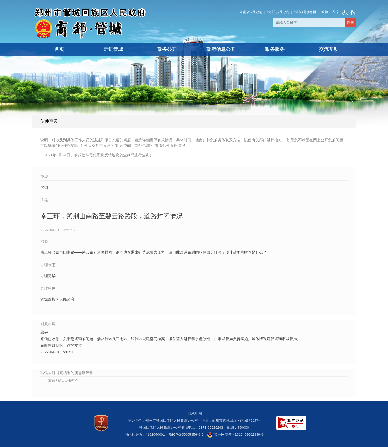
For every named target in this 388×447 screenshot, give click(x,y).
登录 (336, 12)
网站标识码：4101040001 (144, 434)
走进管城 (113, 49)
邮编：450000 (238, 427)
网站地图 (195, 413)
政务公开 (167, 49)
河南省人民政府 (251, 12)
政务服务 (275, 49)
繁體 (324, 12)
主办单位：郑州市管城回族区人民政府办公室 (163, 420)
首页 (59, 49)
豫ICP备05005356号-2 (186, 434)
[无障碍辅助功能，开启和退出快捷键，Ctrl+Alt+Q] (347, 12)
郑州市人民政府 (278, 12)
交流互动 (328, 49)
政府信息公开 (220, 49)
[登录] (336, 12)
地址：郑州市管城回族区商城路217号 (231, 420)
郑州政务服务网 (305, 12)
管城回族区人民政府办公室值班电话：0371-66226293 (181, 427)
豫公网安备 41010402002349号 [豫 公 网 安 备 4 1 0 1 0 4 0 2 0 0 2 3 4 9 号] (235, 435)
